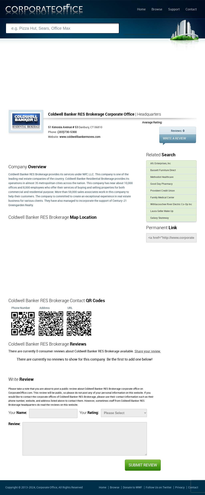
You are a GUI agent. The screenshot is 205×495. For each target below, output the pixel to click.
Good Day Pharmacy (161, 184)
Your (17, 413)
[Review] (84, 439)
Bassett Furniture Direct (163, 170)
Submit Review (142, 465)
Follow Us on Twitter (159, 487)
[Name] (53, 413)
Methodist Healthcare (161, 177)
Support (174, 9)
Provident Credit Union (162, 191)
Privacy (180, 487)
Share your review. (148, 351)
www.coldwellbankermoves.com (79, 136)
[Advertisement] (102, 80)
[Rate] (124, 413)
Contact (191, 9)
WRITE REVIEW (177, 139)
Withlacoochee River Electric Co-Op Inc (171, 204)
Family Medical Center (162, 197)
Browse (157, 9)
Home (141, 9)
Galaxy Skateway (159, 218)
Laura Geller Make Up (161, 211)
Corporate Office (44, 10)
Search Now (142, 28)
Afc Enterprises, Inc (160, 163)
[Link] (171, 237)
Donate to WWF (132, 487)
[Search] (62, 28)
